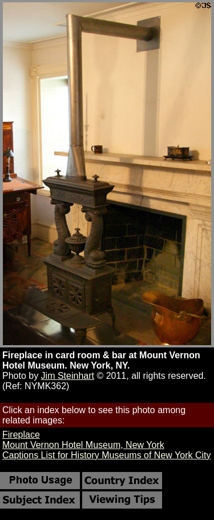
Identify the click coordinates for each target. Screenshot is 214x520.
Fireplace (21, 434)
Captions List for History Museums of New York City (106, 455)
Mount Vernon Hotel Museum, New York (83, 445)
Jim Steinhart (67, 376)
